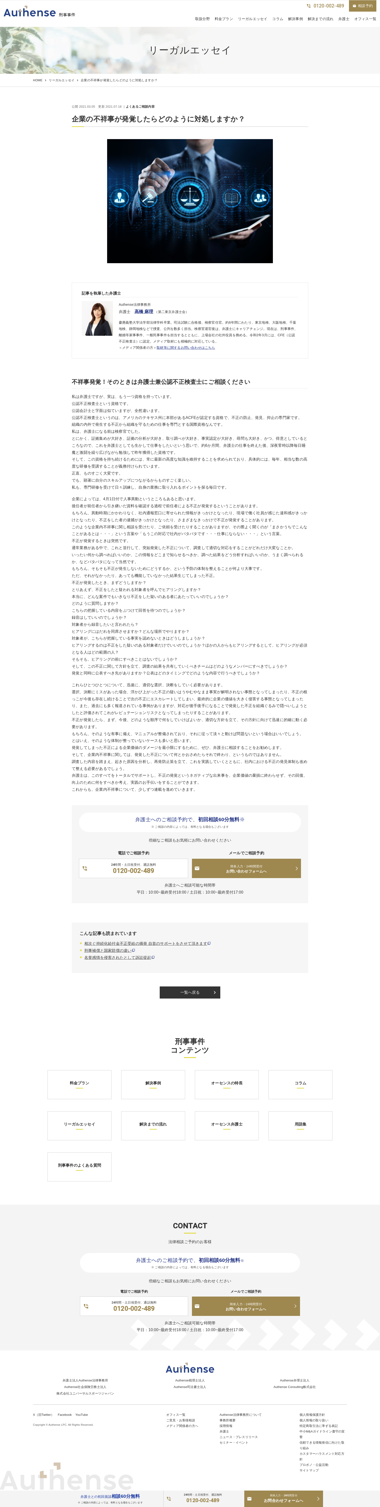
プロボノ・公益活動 (314, 1465)
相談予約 (363, 6)
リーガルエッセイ (253, 19)
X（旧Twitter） (43, 1415)
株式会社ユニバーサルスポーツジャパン (85, 1393)
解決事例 (295, 19)
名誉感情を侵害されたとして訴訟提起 (117, 957)
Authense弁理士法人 (294, 1380)
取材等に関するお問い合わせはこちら (186, 348)
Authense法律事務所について (241, 1415)
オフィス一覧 (175, 1415)
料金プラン (224, 19)
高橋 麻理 (144, 311)
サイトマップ (309, 1470)
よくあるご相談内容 (140, 106)
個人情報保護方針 (312, 1415)
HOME (37, 80)
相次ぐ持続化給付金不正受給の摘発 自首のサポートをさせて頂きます (145, 943)
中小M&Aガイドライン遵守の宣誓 (322, 1434)
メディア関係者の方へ (182, 1426)
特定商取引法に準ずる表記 (319, 1426)
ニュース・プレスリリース (239, 1437)
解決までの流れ (320, 19)
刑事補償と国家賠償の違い (107, 950)
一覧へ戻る (199, 992)
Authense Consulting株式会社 (295, 1387)
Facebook (65, 1415)
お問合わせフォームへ (283, 1498)
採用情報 (226, 1426)
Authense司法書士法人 (190, 1387)
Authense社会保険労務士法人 (85, 1387)
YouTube (81, 1415)
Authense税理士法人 (190, 1380)
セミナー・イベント (234, 1442)
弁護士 (343, 19)
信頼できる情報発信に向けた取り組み (322, 1445)
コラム (277, 19)
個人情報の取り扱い (314, 1420)
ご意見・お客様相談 (180, 1420)
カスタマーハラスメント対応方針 (322, 1456)
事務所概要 (228, 1420)
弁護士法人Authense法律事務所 (85, 1380)
